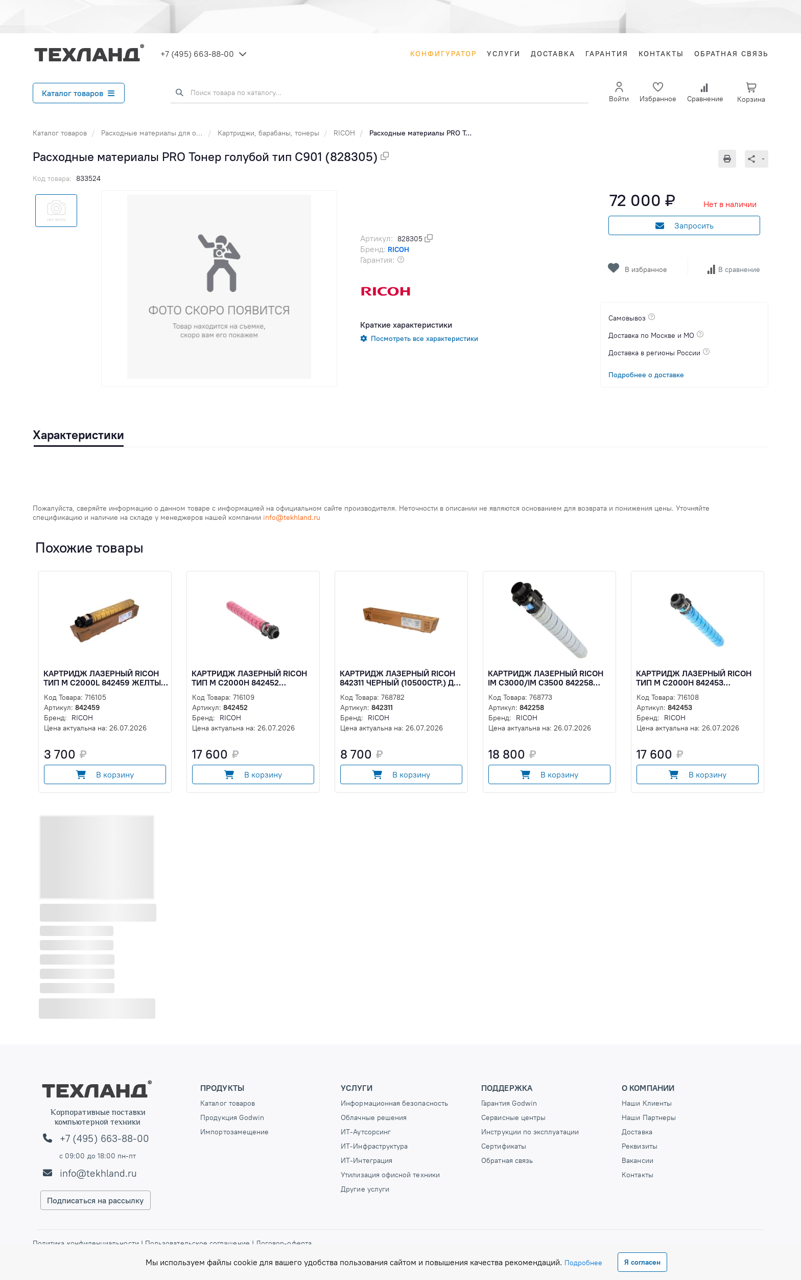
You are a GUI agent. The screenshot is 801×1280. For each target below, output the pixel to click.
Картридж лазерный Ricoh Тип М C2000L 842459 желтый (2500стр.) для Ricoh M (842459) (105, 678)
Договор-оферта (283, 1243)
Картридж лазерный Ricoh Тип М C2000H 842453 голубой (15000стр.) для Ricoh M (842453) (693, 678)
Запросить (684, 225)
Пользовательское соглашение (197, 1243)
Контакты (661, 53)
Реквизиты (639, 1146)
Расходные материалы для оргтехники (165, 133)
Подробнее (583, 1262)
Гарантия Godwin (509, 1103)
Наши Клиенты (647, 1103)
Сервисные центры (513, 1117)
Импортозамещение (234, 1131)
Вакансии (637, 1160)
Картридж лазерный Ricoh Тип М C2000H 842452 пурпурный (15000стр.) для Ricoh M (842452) (249, 678)
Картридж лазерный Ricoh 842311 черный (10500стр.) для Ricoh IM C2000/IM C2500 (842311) (402, 678)
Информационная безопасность (394, 1103)
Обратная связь (731, 53)
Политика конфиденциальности (87, 1243)
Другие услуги (365, 1189)
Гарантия (606, 53)
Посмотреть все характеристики (424, 338)
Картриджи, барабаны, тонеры (268, 133)
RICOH (344, 133)
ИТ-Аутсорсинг (366, 1131)
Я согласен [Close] (642, 1262)
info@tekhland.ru (98, 1173)
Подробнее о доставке (646, 374)
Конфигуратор (443, 53)
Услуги (504, 53)
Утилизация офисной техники (390, 1174)
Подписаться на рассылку (95, 1200)
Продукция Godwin (232, 1117)
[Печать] (731, 159)
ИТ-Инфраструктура (374, 1146)
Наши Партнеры (649, 1117)
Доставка (553, 53)
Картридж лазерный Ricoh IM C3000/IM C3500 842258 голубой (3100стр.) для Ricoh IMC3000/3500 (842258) (549, 678)
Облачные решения (374, 1117)
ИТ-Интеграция (366, 1160)
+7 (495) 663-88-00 (197, 54)
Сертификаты (503, 1146)
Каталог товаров (78, 93)
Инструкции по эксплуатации (530, 1131)
